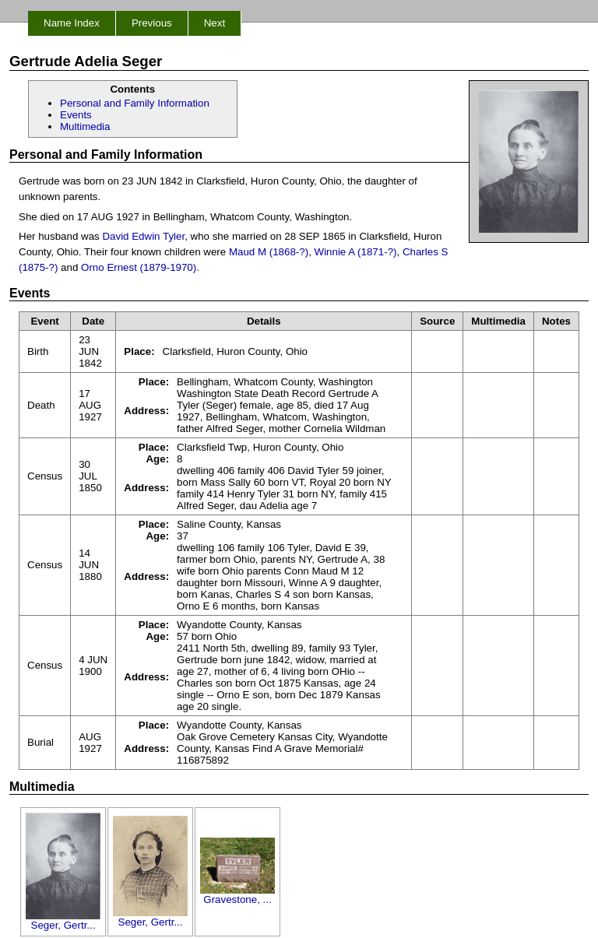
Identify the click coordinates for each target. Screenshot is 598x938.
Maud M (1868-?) (268, 252)
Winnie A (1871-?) (356, 252)
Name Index (72, 23)
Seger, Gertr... (63, 920)
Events (76, 115)
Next (214, 23)
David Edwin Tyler (143, 236)
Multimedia (85, 126)
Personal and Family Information (134, 103)
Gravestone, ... (237, 894)
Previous (152, 23)
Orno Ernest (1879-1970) (138, 267)
